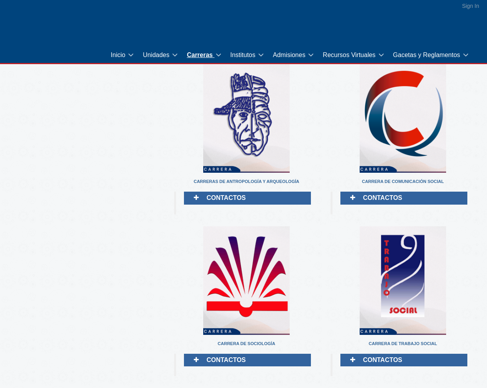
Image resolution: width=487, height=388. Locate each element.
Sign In (470, 6)
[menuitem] (123, 55)
